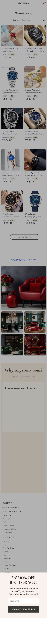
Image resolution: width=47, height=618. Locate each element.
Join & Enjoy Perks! (23, 609)
